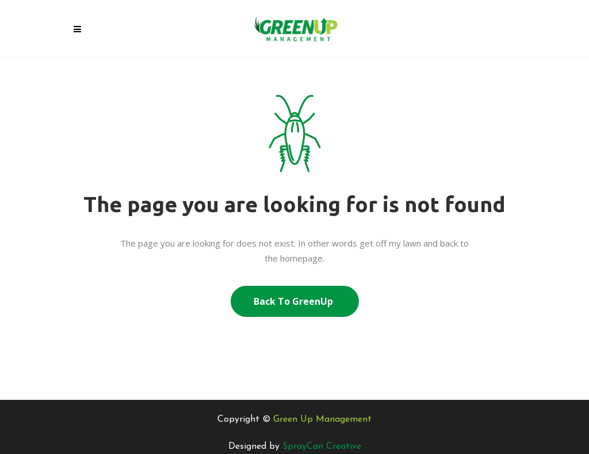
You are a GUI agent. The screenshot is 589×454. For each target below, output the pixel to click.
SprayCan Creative (321, 446)
